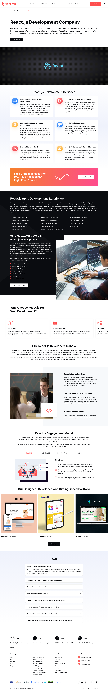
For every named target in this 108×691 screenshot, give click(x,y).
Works (54, 4)
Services (33, 4)
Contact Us (96, 4)
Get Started (16, 39)
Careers (69, 4)
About (61, 4)
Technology (44, 4)
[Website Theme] (104, 4)
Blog (76, 4)
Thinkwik (12, 10)
